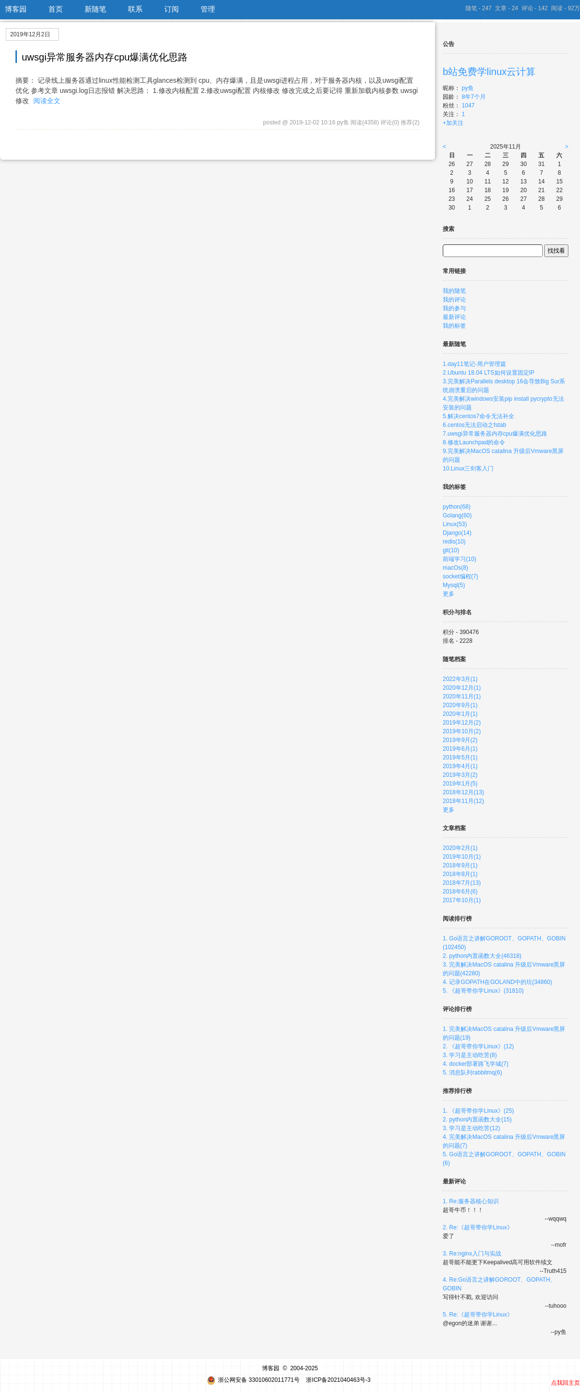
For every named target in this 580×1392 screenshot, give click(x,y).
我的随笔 (454, 290)
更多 (448, 593)
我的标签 (454, 325)
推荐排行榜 (457, 1091)
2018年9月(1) (460, 865)
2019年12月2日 (30, 34)
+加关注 (453, 123)
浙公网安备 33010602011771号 (253, 1380)
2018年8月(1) (460, 874)
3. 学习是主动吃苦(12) (471, 1128)
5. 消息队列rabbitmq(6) (472, 1072)
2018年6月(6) (460, 891)
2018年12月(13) (463, 792)
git (451, 550)
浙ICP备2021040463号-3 (338, 1380)
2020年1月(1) (460, 714)
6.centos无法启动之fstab (474, 425)
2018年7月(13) (462, 882)
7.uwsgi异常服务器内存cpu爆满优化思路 (495, 433)
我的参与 (454, 308)
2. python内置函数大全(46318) (482, 956)
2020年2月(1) (460, 848)
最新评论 (454, 317)
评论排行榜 (457, 1009)
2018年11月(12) (463, 801)
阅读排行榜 (457, 918)
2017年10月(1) (462, 900)
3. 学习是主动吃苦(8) (470, 1055)
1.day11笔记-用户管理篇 (474, 364)
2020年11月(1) (462, 696)
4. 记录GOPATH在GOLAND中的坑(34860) (497, 982)
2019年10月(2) (462, 731)
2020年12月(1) (462, 687)
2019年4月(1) (460, 766)
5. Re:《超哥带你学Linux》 (478, 1314)
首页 (55, 9)
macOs (455, 567)
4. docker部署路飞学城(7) (475, 1063)
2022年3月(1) (460, 679)
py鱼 (468, 88)
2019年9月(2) (460, 740)
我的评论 (454, 299)
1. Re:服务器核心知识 (471, 1201)
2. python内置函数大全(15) (477, 1119)
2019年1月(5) (460, 783)
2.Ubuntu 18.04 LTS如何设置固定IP (489, 372)
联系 (135, 9)
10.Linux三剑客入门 (468, 468)
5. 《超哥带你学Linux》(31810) (483, 990)
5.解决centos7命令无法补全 (478, 416)
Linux (455, 524)
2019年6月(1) (460, 748)
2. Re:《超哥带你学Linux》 (478, 1227)
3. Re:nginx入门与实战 (472, 1253)
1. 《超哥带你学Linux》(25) (478, 1110)
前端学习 (459, 559)
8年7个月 (473, 96)
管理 (208, 9)
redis (454, 541)
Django (457, 533)
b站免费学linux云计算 (489, 71)
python (456, 506)
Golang (457, 515)
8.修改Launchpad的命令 (474, 442)
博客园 (16, 9)
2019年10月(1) (462, 856)
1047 (468, 105)
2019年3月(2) (460, 775)
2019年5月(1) (460, 757)
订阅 (171, 9)
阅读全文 (46, 101)
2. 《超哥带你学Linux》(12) (478, 1046)
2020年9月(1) (460, 705)
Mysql (454, 585)
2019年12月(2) (462, 722)
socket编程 (460, 576)
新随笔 (95, 9)
